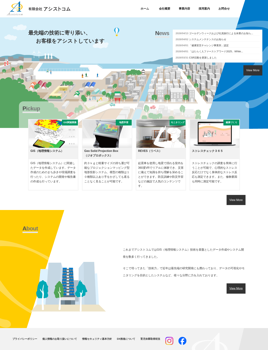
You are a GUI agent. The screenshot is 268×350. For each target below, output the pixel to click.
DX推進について (126, 338)
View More (253, 70)
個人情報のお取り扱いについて (59, 338)
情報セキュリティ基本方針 (97, 338)
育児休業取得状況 (150, 338)
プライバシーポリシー (24, 338)
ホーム (145, 8)
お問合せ (224, 8)
